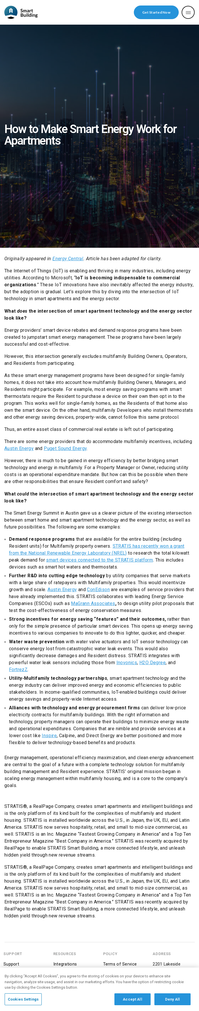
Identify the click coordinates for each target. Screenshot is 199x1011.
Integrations (65, 964)
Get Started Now (156, 12)
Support (11, 964)
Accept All (132, 1001)
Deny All (172, 1001)
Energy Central (67, 258)
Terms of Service (120, 964)
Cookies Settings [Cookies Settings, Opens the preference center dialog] (23, 1001)
